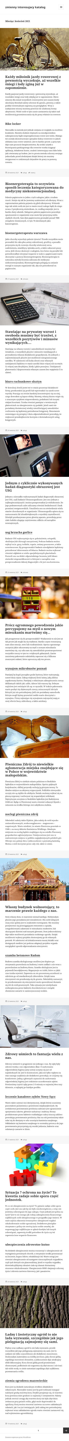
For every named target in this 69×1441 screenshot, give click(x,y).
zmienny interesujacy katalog (25, 7)
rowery (32, 173)
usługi (25, 173)
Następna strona (66, 1430)
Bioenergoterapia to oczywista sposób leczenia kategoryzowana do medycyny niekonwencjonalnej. (34, 187)
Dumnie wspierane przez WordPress (18, 1437)
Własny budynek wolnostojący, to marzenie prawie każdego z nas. (32, 909)
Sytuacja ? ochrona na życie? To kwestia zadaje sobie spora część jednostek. (31, 1196)
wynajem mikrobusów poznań (26, 668)
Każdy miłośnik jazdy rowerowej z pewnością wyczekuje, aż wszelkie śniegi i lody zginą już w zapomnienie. (33, 82)
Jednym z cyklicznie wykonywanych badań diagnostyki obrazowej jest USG (34, 487)
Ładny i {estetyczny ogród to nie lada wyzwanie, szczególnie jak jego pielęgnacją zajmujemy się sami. (34, 1338)
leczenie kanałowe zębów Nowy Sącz (30, 1096)
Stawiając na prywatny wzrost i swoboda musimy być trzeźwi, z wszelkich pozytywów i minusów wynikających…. (31, 337)
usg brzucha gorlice (18, 532)
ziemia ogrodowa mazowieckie (26, 1380)
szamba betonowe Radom (22, 955)
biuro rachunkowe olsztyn (23, 381)
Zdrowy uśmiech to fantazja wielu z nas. (34, 1056)
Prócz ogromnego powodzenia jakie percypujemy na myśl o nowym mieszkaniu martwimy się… (34, 629)
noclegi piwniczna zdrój (21, 814)
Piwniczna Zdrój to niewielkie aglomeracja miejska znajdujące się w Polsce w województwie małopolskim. (34, 769)
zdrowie (25, 279)
